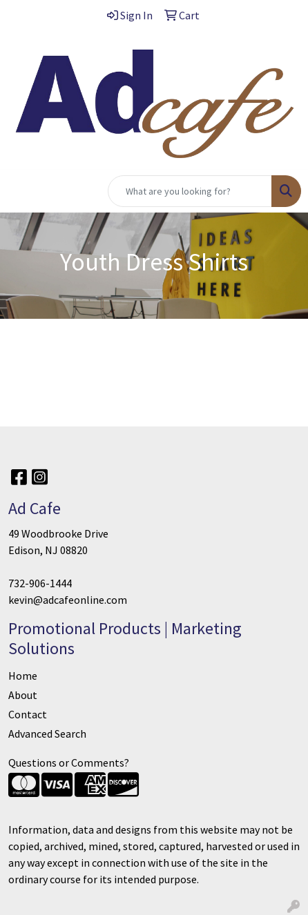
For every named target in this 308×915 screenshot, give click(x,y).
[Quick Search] (190, 191)
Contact (27, 714)
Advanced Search (47, 733)
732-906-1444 (40, 583)
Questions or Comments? (68, 762)
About (22, 695)
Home (22, 675)
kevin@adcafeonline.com (67, 600)
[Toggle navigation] (21, 191)
